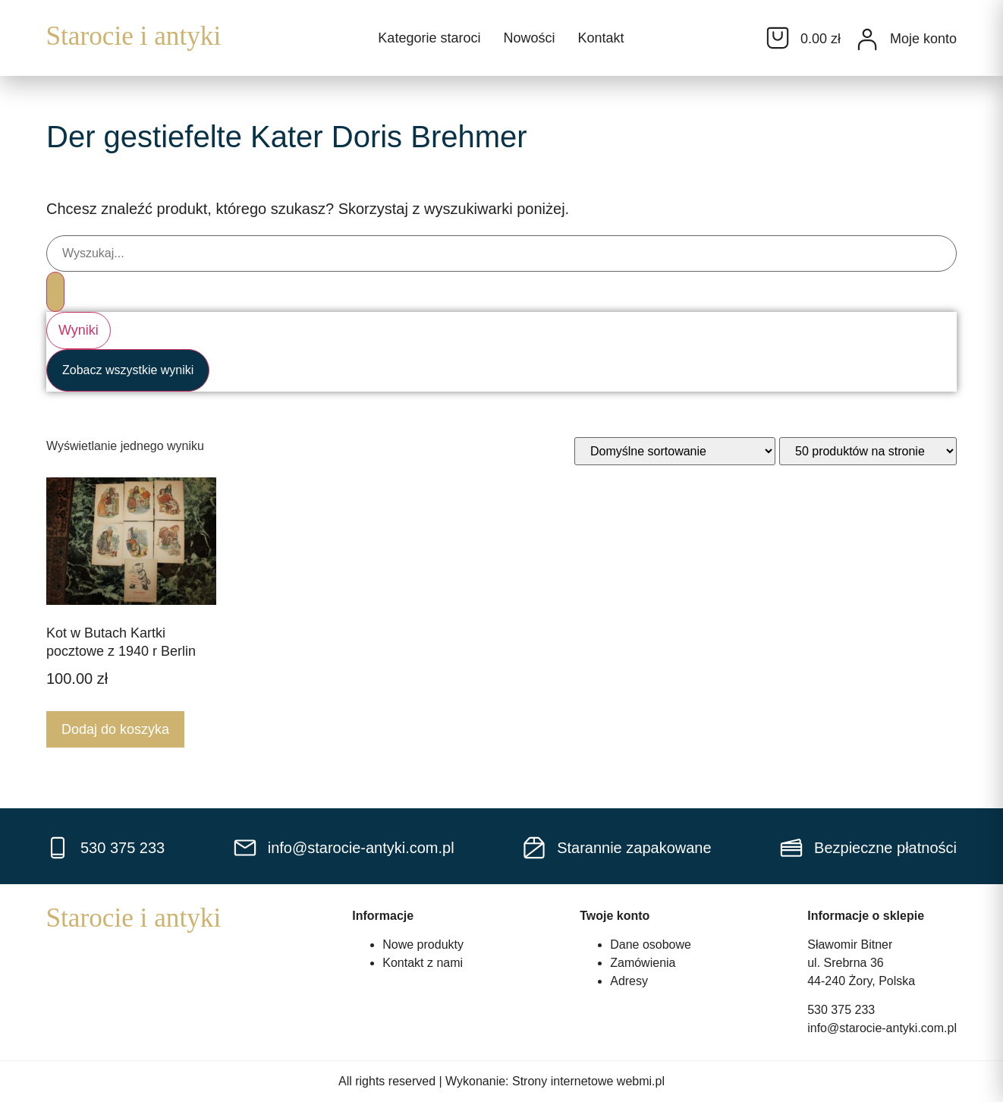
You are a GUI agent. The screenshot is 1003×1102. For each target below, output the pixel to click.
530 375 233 (841, 1009)
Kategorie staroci (429, 38)
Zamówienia (642, 962)
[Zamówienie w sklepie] (674, 451)
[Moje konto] (867, 39)
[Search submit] (55, 292)
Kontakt (600, 38)
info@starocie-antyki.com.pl (882, 1028)
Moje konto (923, 38)
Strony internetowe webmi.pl (588, 1081)
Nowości (529, 38)
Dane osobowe (650, 944)
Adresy (629, 980)
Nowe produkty (423, 944)
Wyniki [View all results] (78, 330)
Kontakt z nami (422, 962)
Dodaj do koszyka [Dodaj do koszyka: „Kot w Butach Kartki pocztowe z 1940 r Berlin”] (115, 729)
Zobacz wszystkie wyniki (127, 370)
